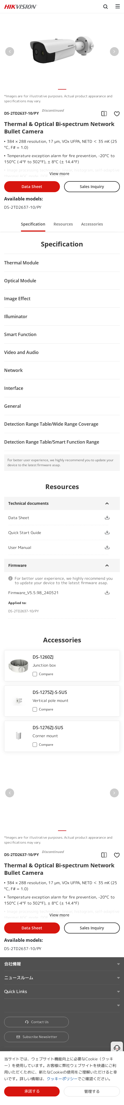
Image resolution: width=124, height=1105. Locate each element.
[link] (51, 517)
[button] (9, 52)
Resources (63, 224)
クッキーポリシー (62, 1078)
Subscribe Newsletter (36, 1036)
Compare (46, 674)
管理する (92, 1091)
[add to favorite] (115, 113)
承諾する (32, 1091)
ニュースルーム (18, 978)
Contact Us (37, 1022)
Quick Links (15, 991)
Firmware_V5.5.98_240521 (33, 592)
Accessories (92, 224)
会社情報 (12, 964)
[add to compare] (104, 113)
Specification (33, 224)
